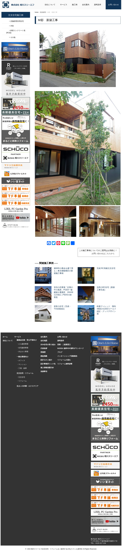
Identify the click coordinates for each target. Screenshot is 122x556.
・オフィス (21, 360)
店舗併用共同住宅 (17, 21)
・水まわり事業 (22, 351)
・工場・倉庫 (22, 368)
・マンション (22, 364)
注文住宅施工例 (15, 15)
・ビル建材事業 (22, 344)
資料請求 (97, 5)
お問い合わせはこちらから (103, 254)
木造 (12, 26)
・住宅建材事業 (22, 348)
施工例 (74, 5)
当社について (50, 5)
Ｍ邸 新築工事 (48, 20)
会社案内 (85, 5)
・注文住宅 (21, 377)
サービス (63, 5)
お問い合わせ (113, 5)
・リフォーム (22, 381)
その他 (12, 37)
